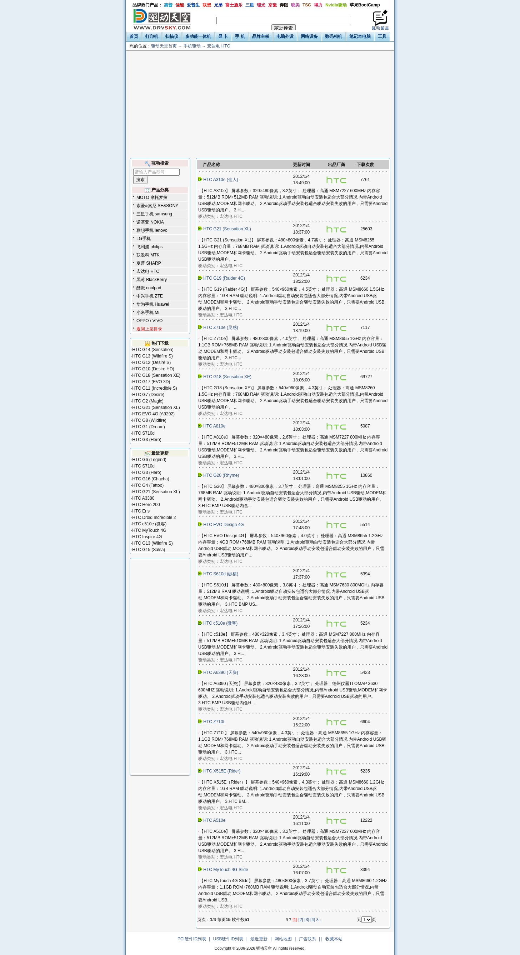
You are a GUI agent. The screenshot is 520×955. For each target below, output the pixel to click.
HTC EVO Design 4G (221, 524)
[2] (301, 919)
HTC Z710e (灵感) (218, 327)
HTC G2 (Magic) (147, 401)
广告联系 (307, 938)
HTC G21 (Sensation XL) (156, 407)
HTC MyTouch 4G (149, 530)
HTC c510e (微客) (149, 523)
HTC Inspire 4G (147, 536)
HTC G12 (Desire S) (151, 362)
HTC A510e (212, 820)
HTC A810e (212, 426)
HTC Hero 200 (146, 504)
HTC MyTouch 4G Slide (223, 869)
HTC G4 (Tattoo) (148, 485)
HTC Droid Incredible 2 (154, 517)
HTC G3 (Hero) (146, 439)
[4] (312, 919)
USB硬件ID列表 (228, 938)
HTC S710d (143, 433)
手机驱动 (192, 46)
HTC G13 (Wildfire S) (152, 356)
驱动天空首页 (164, 46)
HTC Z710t (211, 721)
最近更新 (259, 938)
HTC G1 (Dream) (148, 426)
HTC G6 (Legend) (149, 459)
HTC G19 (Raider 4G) (222, 278)
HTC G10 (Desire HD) (153, 368)
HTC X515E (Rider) (220, 771)
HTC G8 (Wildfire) (149, 420)
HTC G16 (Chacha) (150, 478)
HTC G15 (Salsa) (148, 549)
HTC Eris (141, 511)
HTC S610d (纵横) (219, 573)
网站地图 (283, 938)
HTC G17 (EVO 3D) (151, 381)
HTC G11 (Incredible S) (154, 388)
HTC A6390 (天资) (218, 672)
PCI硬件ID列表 (192, 938)
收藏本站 (333, 938)
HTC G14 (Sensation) (152, 349)
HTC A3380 (143, 498)
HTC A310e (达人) (218, 179)
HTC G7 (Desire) (148, 394)
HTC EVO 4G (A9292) (153, 413)
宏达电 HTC (218, 46)
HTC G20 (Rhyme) (219, 475)
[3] (306, 919)
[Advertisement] (260, 104)
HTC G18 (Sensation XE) (156, 375)
